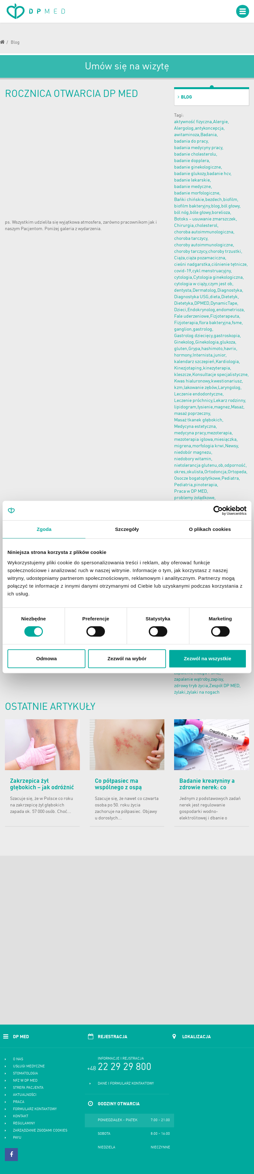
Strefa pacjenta (28, 1088)
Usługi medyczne (29, 1066)
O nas (18, 1059)
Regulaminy (24, 1123)
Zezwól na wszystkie (207, 658)
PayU (17, 1138)
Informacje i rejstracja (121, 1059)
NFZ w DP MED (25, 1081)
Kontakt (20, 1116)
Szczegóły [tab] (127, 529)
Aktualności (24, 1095)
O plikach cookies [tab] (210, 529)
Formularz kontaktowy (35, 1109)
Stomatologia (25, 1073)
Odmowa (46, 658)
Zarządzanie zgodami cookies (40, 1131)
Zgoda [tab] (44, 529)
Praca (18, 1102)
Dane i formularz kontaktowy (126, 1084)
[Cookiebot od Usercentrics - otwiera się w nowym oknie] (218, 510)
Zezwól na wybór (127, 658)
